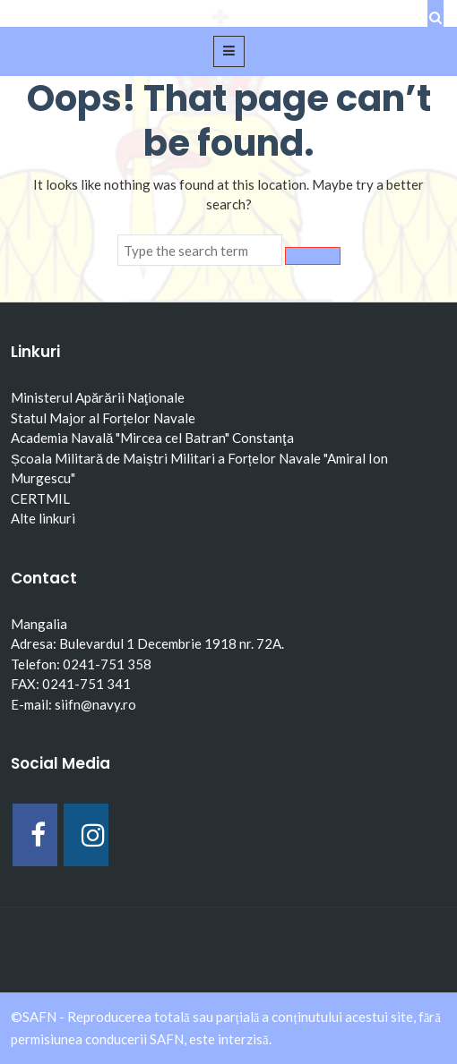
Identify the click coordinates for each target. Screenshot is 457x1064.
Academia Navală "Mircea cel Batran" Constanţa (152, 438)
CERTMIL (40, 498)
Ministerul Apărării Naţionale (98, 397)
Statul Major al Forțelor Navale (103, 418)
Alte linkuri (43, 518)
